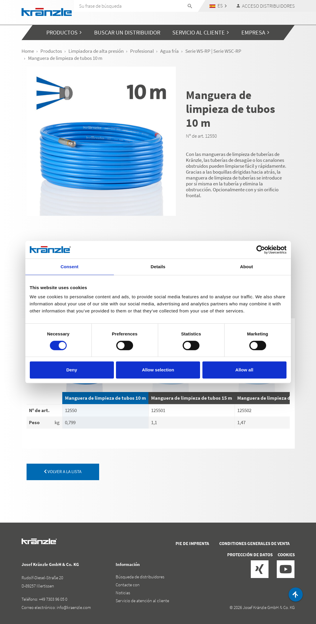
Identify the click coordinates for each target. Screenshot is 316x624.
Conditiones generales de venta (254, 543)
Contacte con (128, 584)
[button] (217, 5)
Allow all (244, 369)
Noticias (123, 592)
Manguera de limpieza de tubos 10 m (105, 398)
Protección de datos (250, 554)
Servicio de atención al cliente (142, 600)
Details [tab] (158, 266)
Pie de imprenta (192, 543)
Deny (71, 369)
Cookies (286, 554)
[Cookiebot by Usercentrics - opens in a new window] (260, 249)
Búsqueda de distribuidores (140, 576)
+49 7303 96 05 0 (53, 599)
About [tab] (246, 266)
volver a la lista (62, 471)
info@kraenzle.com (74, 607)
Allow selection (158, 369)
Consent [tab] (69, 266)
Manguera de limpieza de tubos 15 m (191, 398)
